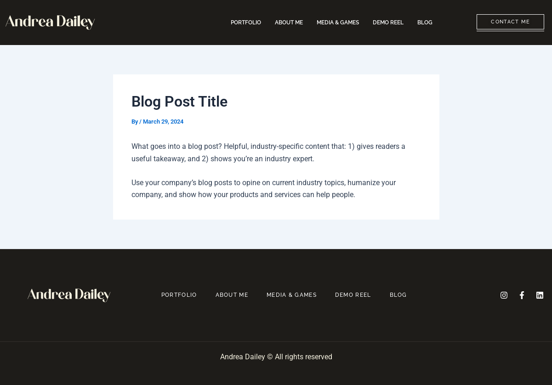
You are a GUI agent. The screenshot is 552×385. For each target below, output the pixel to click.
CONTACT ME (510, 22)
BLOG (424, 22)
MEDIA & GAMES (338, 22)
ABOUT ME (289, 22)
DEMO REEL (388, 22)
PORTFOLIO (246, 22)
